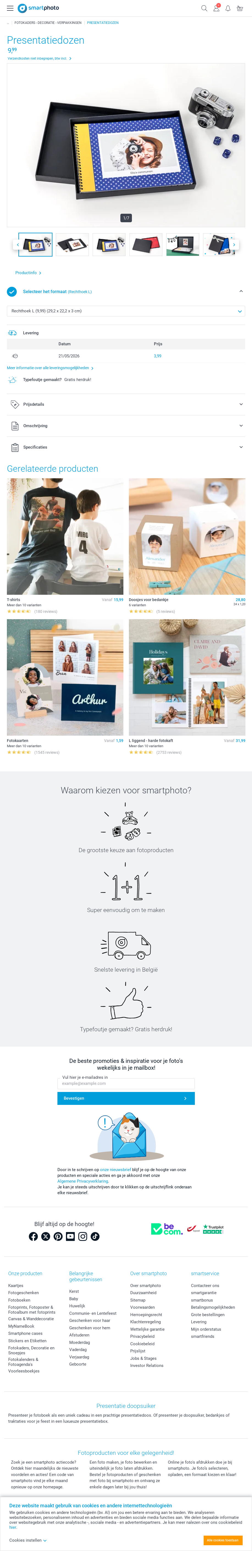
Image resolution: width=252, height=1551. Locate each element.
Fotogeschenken (23, 1292)
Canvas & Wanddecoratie (31, 1318)
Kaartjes (15, 1285)
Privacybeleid (142, 1336)
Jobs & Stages (143, 1358)
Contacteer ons (205, 1285)
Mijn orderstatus (206, 1329)
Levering (198, 1321)
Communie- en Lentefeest (93, 1313)
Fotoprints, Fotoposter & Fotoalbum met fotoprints (32, 1310)
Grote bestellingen (208, 1314)
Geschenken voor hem (89, 1327)
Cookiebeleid (142, 1343)
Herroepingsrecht (146, 1314)
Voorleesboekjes (24, 1371)
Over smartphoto (145, 1285)
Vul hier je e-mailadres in (85, 1077)
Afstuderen (79, 1335)
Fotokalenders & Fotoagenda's (23, 1362)
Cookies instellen (28, 1540)
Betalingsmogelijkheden (213, 1307)
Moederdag (79, 1342)
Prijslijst (137, 1351)
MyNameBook (21, 1326)
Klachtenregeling (145, 1321)
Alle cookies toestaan (223, 1540)
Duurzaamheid (143, 1292)
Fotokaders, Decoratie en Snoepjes (31, 1350)
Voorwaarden (142, 1307)
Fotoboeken (19, 1300)
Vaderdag (78, 1349)
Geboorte (77, 1364)
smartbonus (202, 1300)
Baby (73, 1298)
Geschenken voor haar (89, 1320)
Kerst (74, 1291)
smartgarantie (204, 1292)
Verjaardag (79, 1357)
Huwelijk (77, 1305)
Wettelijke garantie (147, 1329)
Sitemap (137, 1300)
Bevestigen (74, 1098)
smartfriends (202, 1336)
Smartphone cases (25, 1333)
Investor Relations (147, 1365)
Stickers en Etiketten (27, 1340)
